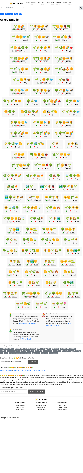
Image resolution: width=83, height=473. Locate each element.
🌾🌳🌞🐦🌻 (41, 122)
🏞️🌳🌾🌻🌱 (68, 186)
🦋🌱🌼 (33, 197)
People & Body (52, 3)
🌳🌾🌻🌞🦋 (41, 90)
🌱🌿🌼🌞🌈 (19, 58)
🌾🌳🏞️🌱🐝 (35, 143)
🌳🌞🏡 (31, 229)
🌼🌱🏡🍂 (51, 271)
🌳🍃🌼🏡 (9, 250)
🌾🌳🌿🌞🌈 (64, 133)
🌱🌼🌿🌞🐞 (62, 37)
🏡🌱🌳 (73, 293)
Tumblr (34, 370)
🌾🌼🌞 (19, 154)
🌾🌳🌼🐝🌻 (64, 122)
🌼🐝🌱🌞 (50, 111)
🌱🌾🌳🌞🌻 (41, 47)
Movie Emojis (41, 407)
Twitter (2, 370)
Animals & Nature (33, 3)
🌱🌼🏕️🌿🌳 (19, 47)
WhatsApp (41, 370)
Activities (27, 2)
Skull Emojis (62, 405)
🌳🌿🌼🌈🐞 (52, 101)
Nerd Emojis (20, 409)
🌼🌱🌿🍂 (32, 271)
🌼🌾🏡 (68, 271)
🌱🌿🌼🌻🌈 (41, 58)
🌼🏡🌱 (33, 282)
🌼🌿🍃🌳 (15, 282)
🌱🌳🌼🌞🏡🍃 (14, 218)
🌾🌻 (55, 143)
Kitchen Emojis (20, 405)
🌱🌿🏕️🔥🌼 (64, 69)
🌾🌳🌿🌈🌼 (19, 133)
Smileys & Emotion (58, 3)
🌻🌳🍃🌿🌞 (30, 250)
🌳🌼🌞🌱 (49, 229)
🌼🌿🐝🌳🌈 (29, 111)
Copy (23, 29)
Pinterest (23, 370)
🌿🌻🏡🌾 (10, 293)
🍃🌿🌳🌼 (72, 175)
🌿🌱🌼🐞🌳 (43, 165)
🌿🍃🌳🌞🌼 (53, 293)
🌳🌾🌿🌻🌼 (12, 101)
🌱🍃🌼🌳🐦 (44, 79)
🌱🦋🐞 (63, 79)
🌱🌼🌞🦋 (41, 37)
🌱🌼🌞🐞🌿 (61, 26)
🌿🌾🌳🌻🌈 (12, 175)
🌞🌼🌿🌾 (70, 197)
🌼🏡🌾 (50, 282)
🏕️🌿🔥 (12, 186)
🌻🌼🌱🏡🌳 (53, 250)
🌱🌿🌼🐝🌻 (64, 58)
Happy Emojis (41, 409)
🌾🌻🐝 (72, 143)
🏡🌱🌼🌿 (23, 303)
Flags (38, 2)
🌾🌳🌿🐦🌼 (13, 143)
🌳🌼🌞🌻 (68, 229)
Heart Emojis (20, 407)
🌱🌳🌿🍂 (36, 218)
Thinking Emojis (62, 409)
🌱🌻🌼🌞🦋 (39, 26)
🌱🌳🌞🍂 (52, 207)
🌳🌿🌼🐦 (72, 101)
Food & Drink (42, 3)
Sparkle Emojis (62, 407)
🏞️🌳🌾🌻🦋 (14, 197)
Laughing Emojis (41, 405)
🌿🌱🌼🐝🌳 (21, 165)
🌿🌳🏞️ (68, 282)
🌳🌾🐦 (32, 101)
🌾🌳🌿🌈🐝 (41, 133)
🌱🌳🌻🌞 (71, 207)
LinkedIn (16, 370)
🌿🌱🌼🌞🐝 (61, 154)
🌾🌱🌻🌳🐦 (71, 111)
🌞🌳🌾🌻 (52, 197)
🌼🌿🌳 (9, 111)
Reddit (29, 370)
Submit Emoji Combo (36, 391)
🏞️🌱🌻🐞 (47, 186)
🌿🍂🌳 (54, 175)
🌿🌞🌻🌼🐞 (39, 154)
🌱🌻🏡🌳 (72, 218)
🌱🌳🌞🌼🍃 (32, 207)
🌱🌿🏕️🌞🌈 (41, 69)
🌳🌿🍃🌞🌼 (50, 239)
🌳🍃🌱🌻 (70, 239)
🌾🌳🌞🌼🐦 (19, 122)
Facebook (8, 370)
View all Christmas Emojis (28, 323)
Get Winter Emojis (26, 339)
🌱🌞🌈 (19, 26)
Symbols (65, 2)
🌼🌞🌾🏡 (67, 261)
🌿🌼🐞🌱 (64, 165)
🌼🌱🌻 (14, 271)
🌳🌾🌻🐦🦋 (64, 90)
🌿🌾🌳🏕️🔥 (35, 175)
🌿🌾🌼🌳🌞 (31, 293)
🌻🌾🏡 (14, 261)
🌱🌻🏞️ (54, 218)
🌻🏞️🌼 (32, 261)
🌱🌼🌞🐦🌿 (21, 37)
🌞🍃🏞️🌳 (11, 207)
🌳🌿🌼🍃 (29, 239)
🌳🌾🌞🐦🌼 (19, 90)
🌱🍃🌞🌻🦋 (21, 79)
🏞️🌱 (29, 186)
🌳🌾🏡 (11, 239)
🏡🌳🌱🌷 (59, 303)
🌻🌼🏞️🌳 (73, 250)
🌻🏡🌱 (49, 261)
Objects (48, 2)
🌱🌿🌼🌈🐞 (64, 47)
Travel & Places (70, 3)
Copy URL (33, 361)
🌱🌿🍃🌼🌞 (19, 69)
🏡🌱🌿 (41, 303)
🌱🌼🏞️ (14, 229)
